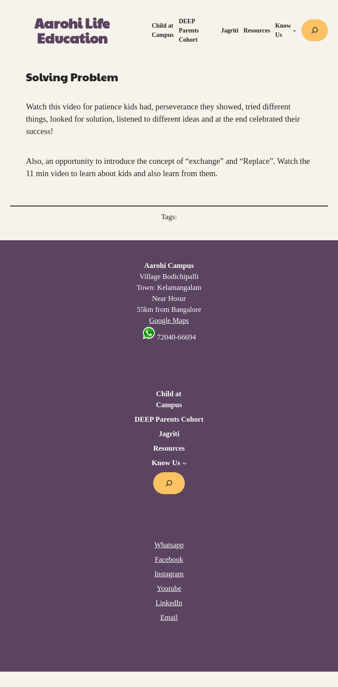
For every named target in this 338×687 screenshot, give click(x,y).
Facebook (169, 559)
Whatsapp (169, 545)
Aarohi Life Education (72, 30)
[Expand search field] (314, 30)
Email (169, 617)
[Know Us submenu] (294, 30)
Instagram (169, 574)
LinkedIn (169, 603)
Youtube (169, 588)
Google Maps (169, 320)
